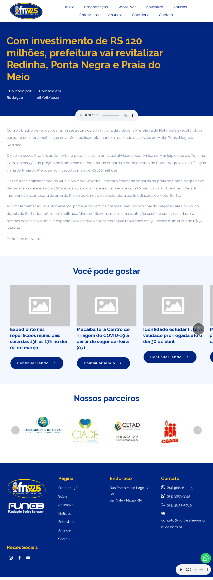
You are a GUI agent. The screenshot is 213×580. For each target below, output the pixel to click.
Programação (96, 7)
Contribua (140, 16)
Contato (166, 16)
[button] (15, 430)
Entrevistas (88, 16)
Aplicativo (154, 7)
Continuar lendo (36, 363)
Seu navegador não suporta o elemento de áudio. (106, 115)
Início (69, 7)
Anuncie (115, 16)
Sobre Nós (126, 7)
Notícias (179, 7)
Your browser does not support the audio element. (193, 569)
